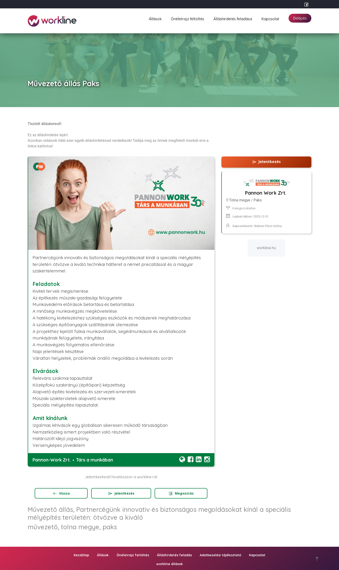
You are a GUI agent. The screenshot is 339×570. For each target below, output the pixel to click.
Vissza (61, 493)
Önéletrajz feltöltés (187, 18)
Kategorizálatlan (244, 208)
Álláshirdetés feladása (232, 18)
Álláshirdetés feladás (174, 555)
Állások (155, 18)
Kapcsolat (270, 18)
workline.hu (266, 248)
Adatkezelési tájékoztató (220, 555)
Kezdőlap (81, 555)
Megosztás (181, 493)
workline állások (169, 564)
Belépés (300, 18)
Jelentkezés (121, 493)
